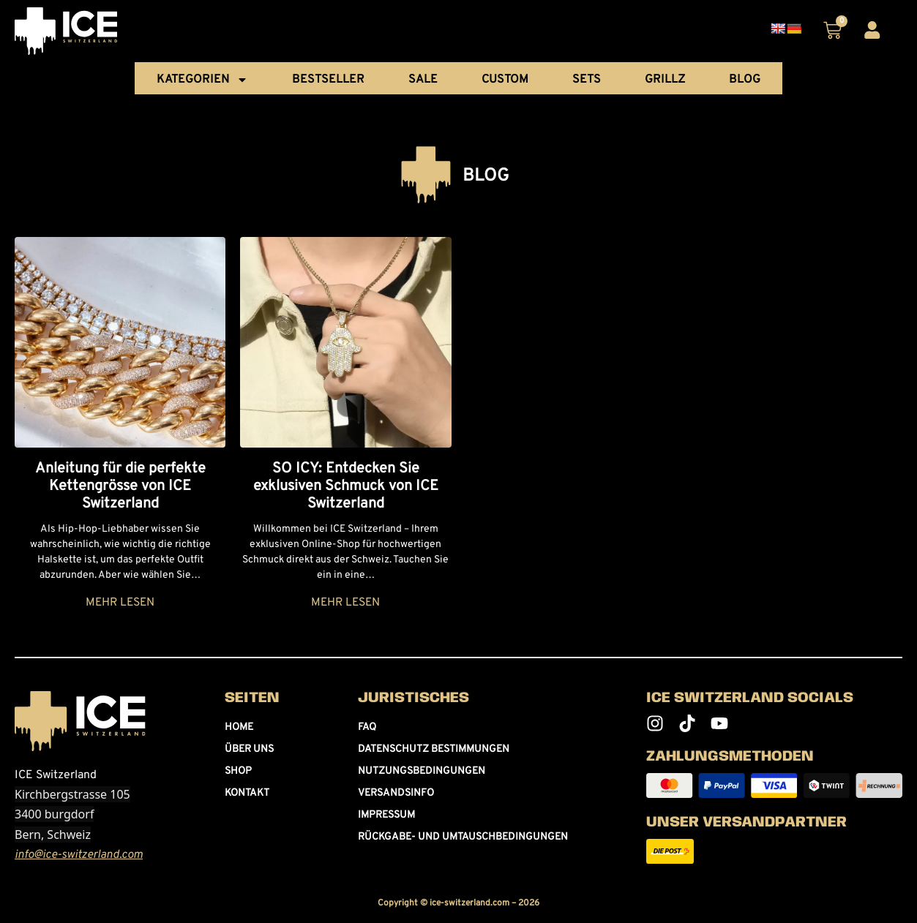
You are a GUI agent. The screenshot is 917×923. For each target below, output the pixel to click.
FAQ (367, 727)
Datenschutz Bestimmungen (433, 749)
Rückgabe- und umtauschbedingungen (463, 837)
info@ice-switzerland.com (79, 855)
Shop (238, 771)
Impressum (386, 815)
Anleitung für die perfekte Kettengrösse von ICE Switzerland (120, 486)
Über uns (249, 749)
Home (239, 727)
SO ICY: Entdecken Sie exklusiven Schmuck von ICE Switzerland (345, 486)
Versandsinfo (396, 793)
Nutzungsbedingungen (421, 771)
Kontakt (247, 793)
